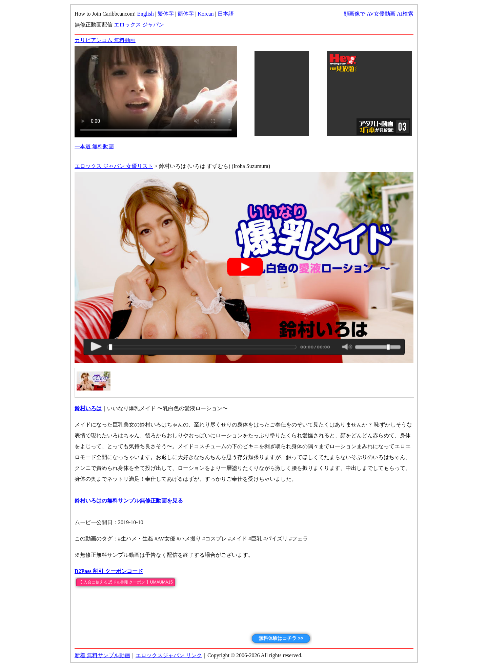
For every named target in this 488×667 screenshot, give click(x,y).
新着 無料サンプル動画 (102, 655)
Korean (206, 14)
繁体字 (166, 14)
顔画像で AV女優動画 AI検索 (378, 14)
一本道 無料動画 (94, 146)
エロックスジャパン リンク (169, 655)
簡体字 (186, 14)
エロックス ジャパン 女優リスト (114, 166)
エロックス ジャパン (139, 24)
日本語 (226, 14)
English (145, 14)
